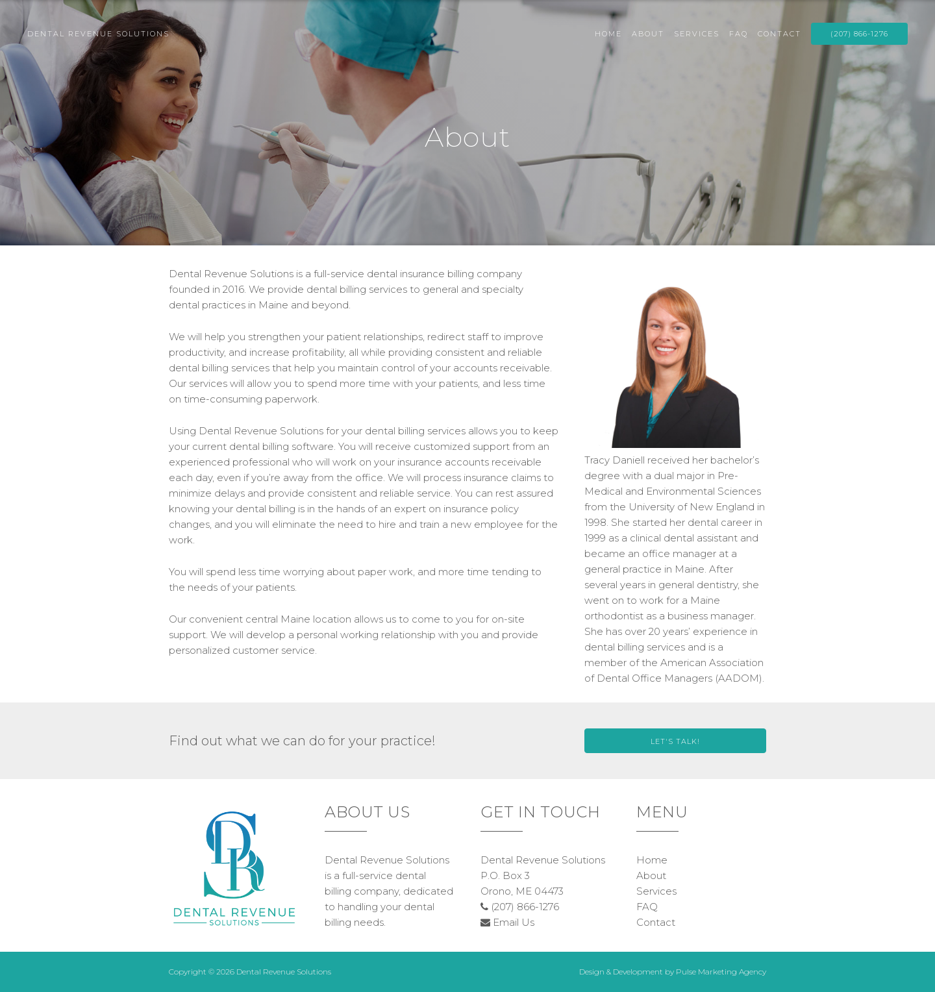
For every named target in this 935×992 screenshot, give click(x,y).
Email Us (507, 922)
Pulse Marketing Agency (721, 971)
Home (608, 33)
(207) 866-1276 (859, 33)
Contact (779, 33)
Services (696, 33)
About (648, 33)
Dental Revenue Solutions (98, 33)
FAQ (738, 33)
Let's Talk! (675, 741)
